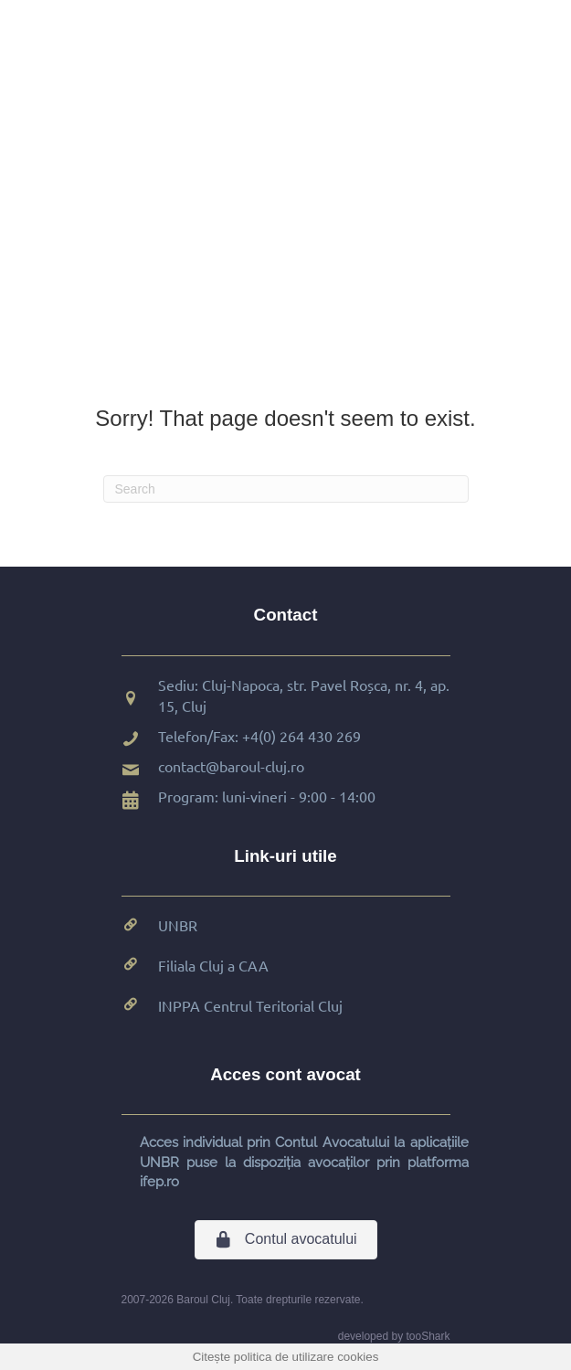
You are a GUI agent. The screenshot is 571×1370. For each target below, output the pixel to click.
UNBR (177, 925)
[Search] (286, 489)
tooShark (427, 1336)
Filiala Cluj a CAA (213, 965)
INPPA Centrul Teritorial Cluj (250, 1005)
